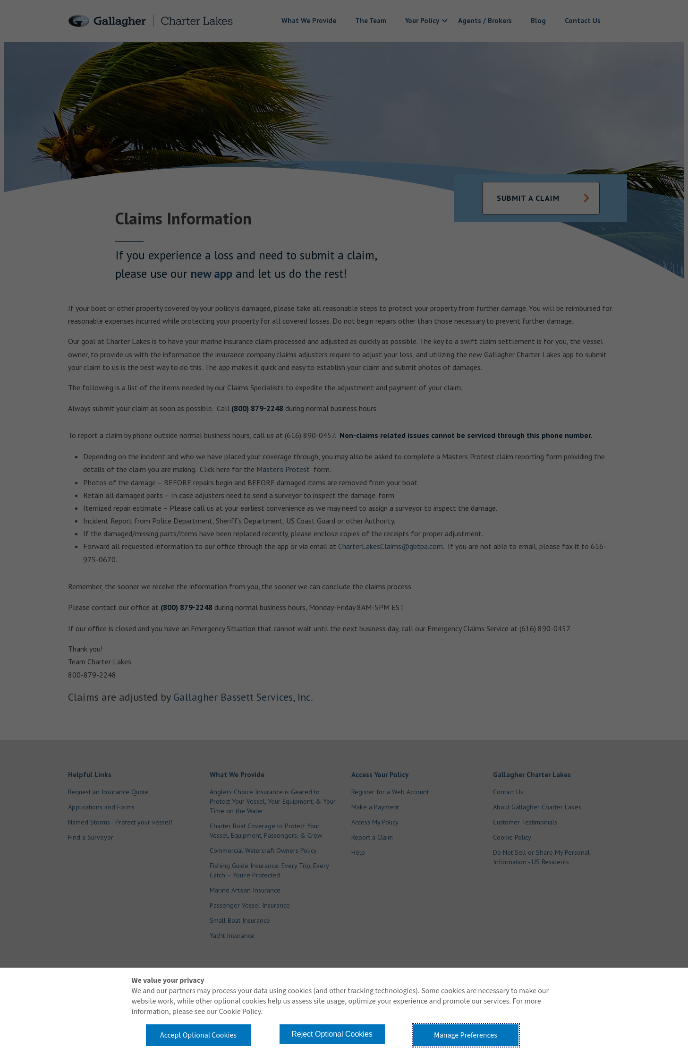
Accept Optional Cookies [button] (198, 1035)
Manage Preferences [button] (465, 1035)
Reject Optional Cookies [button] (332, 1034)
